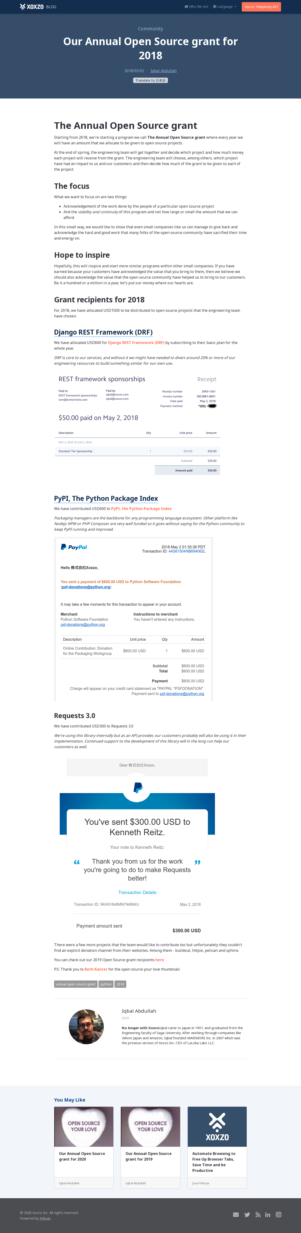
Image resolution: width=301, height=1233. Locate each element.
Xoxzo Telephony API (261, 6)
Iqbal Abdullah (163, 70)
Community (150, 28)
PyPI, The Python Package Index (106, 498)
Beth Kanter (96, 969)
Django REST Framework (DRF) (103, 332)
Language (223, 6)
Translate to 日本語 (150, 80)
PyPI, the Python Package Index (141, 508)
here (159, 959)
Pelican (45, 1218)
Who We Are (196, 6)
